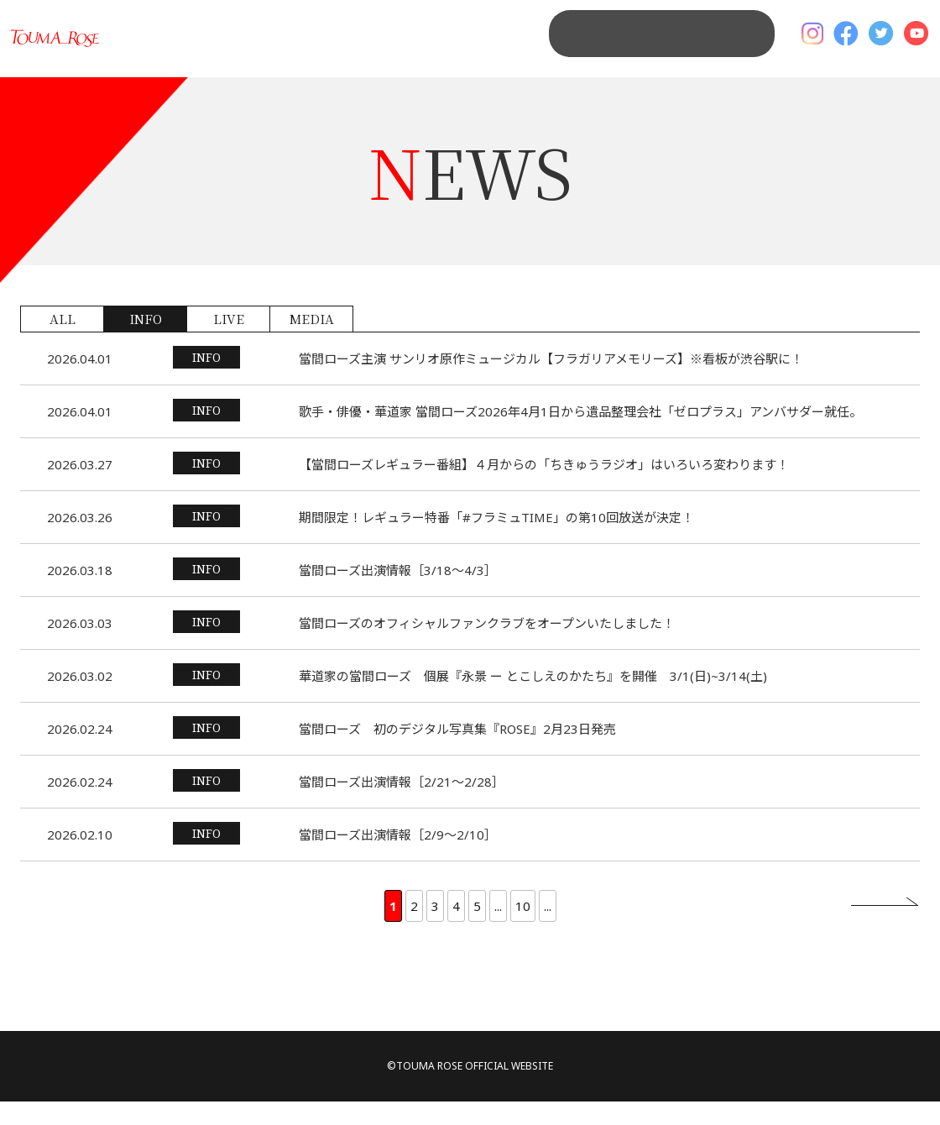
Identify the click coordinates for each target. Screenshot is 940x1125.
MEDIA (312, 342)
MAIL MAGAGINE (695, 50)
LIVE (228, 342)
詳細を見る (470, 382)
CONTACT (566, 50)
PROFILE (478, 50)
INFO (145, 342)
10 (522, 929)
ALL (63, 342)
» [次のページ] (884, 928)
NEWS (401, 50)
